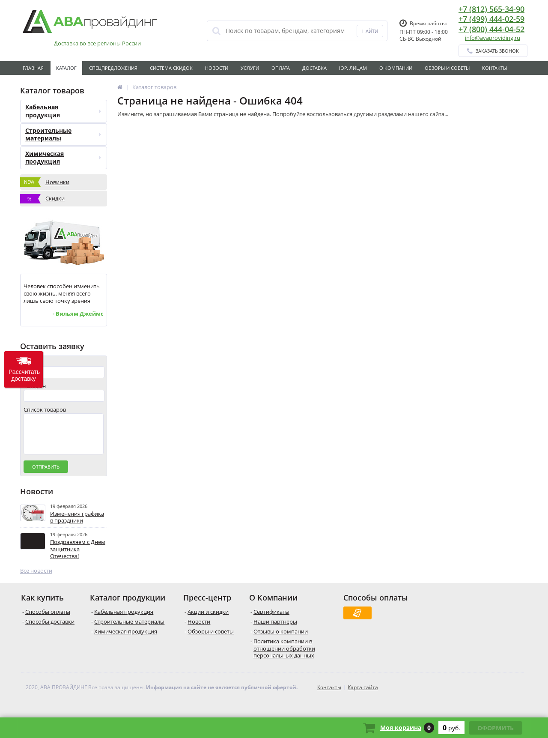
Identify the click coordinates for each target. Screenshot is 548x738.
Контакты (494, 68)
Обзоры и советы (447, 68)
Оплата (280, 68)
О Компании (395, 68)
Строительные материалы (63, 134)
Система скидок (171, 68)
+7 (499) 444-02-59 (491, 19)
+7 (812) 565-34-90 (491, 9)
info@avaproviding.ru (492, 38)
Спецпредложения (113, 68)
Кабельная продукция (63, 111)
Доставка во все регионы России (97, 43)
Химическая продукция (63, 157)
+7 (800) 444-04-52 (491, 29)
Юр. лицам (353, 68)
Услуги (250, 68)
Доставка (314, 68)
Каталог (66, 68)
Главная (33, 68)
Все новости (36, 579)
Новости (216, 68)
